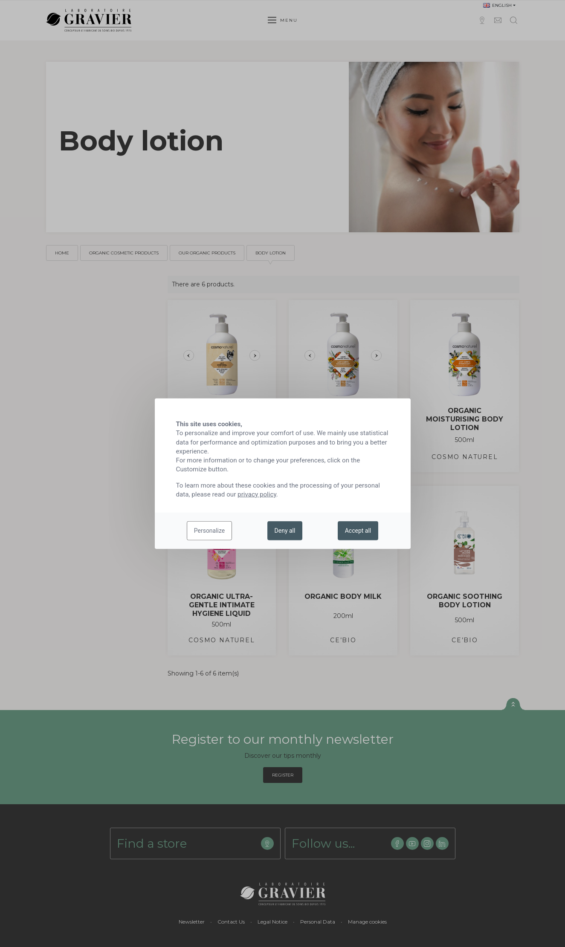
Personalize (209, 530)
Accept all (358, 530)
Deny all (285, 530)
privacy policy (257, 494)
